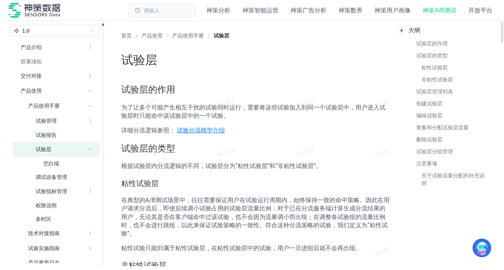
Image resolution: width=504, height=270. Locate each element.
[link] (151, 35)
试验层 (221, 36)
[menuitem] (56, 47)
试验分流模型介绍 (201, 130)
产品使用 (151, 36)
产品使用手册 (188, 36)
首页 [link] (126, 35)
